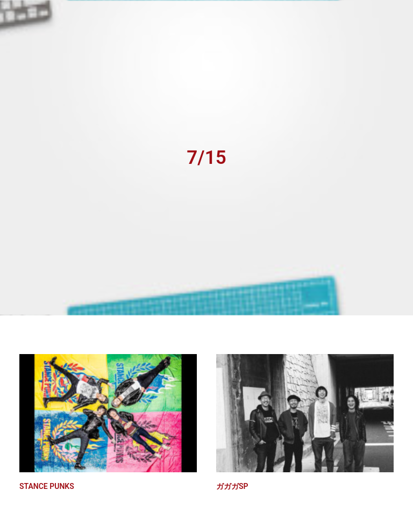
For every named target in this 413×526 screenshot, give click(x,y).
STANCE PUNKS (46, 483)
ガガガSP (232, 483)
